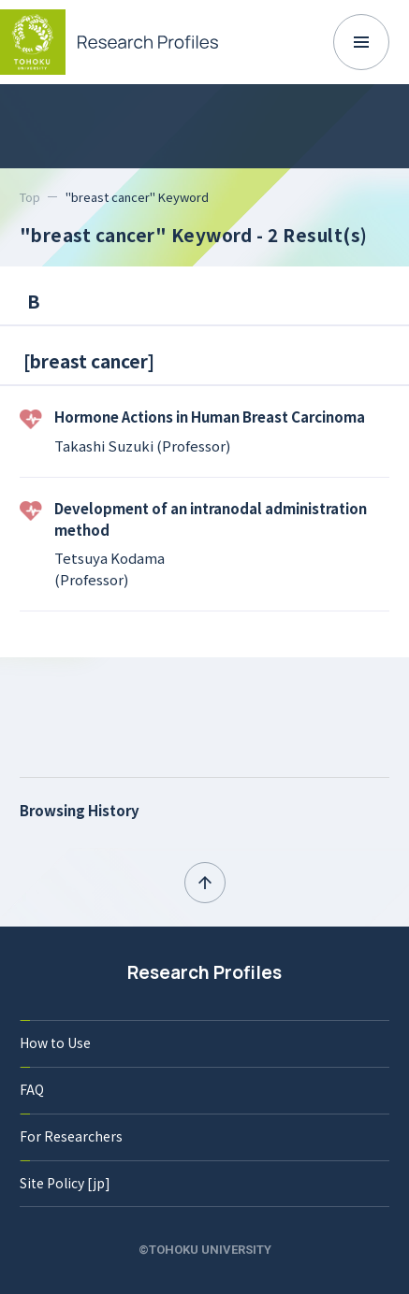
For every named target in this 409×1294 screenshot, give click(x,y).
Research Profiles (204, 972)
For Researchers (71, 1136)
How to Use (55, 1042)
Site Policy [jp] (65, 1182)
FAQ (32, 1089)
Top (30, 197)
